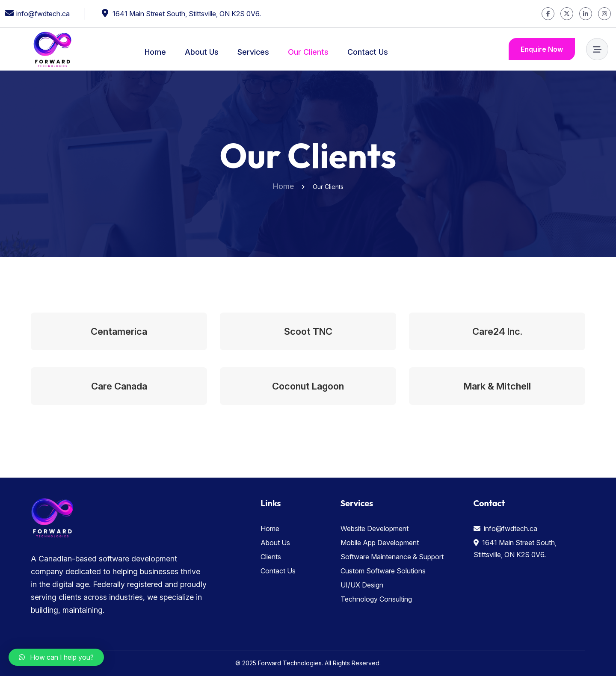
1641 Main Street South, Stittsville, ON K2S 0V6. (187, 13)
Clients (271, 556)
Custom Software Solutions (383, 571)
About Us (202, 51)
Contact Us (367, 51)
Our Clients (308, 51)
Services (253, 51)
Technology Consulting (376, 599)
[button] (56, 657)
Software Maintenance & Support (392, 556)
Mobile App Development (380, 542)
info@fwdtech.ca (43, 13)
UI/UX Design (362, 585)
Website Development (375, 528)
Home (155, 51)
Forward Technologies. (290, 663)
